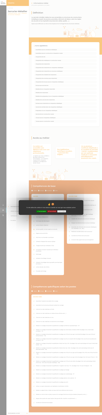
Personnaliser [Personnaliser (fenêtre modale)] (61, 211)
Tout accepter (41, 211)
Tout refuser (52, 211)
